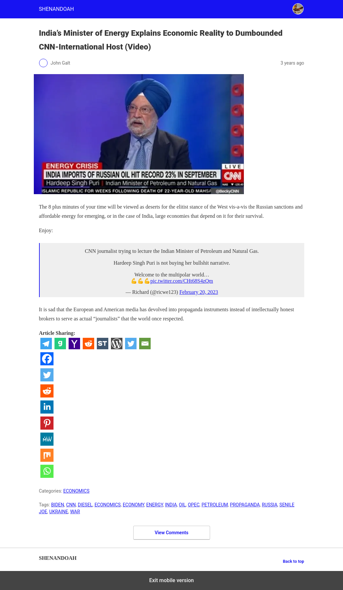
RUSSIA (269, 504)
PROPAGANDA (245, 504)
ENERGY (154, 504)
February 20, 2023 (198, 292)
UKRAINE (58, 511)
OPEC (194, 504)
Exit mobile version (171, 580)
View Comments (171, 532)
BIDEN (57, 504)
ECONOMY (133, 504)
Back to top (293, 561)
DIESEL (85, 504)
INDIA (171, 504)
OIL (182, 504)
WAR (75, 511)
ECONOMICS (76, 491)
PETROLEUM (215, 504)
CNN (71, 504)
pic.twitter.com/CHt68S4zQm (181, 281)
